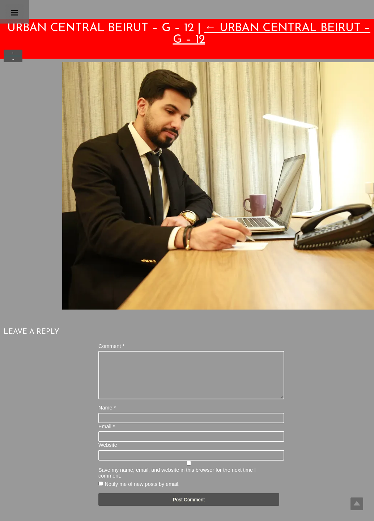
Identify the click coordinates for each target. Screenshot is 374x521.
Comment (111, 346)
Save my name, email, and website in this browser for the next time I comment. (177, 481)
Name (107, 416)
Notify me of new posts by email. (142, 493)
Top (356, 503)
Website (107, 454)
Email (106, 435)
